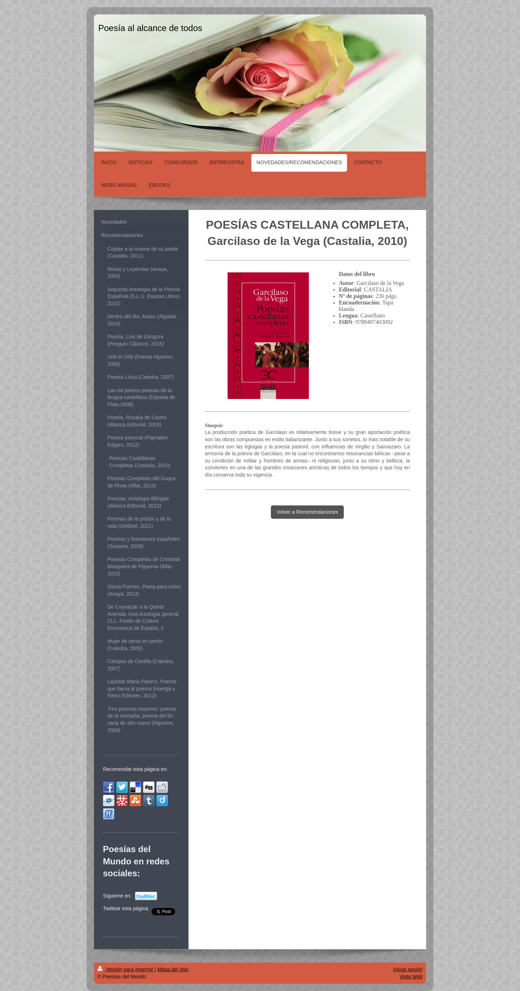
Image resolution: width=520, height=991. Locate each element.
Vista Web (411, 976)
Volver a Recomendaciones (307, 512)
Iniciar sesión (407, 969)
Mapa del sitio (172, 969)
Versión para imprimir (126, 969)
